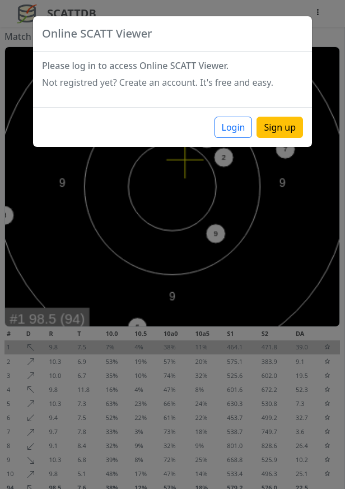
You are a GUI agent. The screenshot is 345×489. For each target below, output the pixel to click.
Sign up (280, 127)
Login (233, 127)
